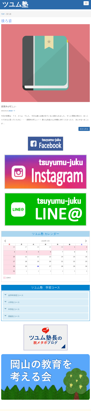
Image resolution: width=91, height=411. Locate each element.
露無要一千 (12, 110)
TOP (2, 14)
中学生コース (14, 309)
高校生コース (14, 316)
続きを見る (84, 129)
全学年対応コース (15, 295)
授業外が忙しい (8, 106)
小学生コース (14, 302)
